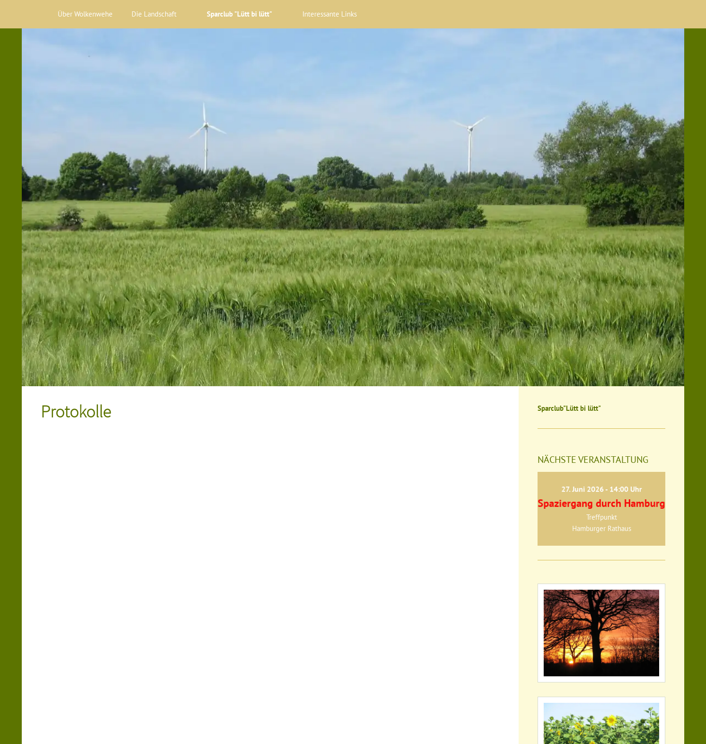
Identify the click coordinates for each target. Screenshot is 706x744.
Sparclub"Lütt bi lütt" (569, 408)
